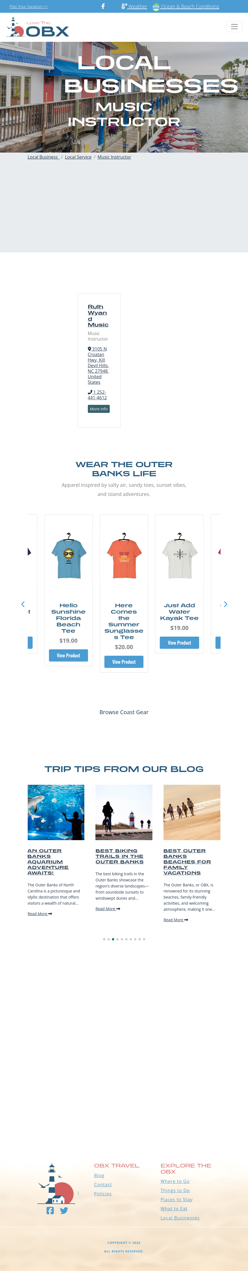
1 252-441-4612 (97, 395)
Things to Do (175, 1190)
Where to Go (175, 1181)
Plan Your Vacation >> (29, 6)
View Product (68, 655)
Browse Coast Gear (124, 712)
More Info (99, 408)
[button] (225, 604)
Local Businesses (180, 1218)
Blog (99, 1175)
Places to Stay (177, 1200)
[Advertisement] (124, 214)
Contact (103, 1185)
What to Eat (174, 1209)
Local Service (78, 157)
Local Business (44, 157)
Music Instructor (114, 157)
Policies (103, 1194)
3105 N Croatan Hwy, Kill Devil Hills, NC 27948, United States (98, 365)
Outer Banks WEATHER (124, 1114)
